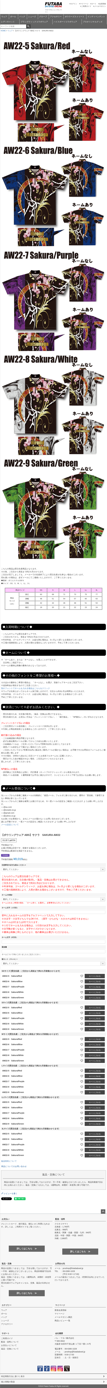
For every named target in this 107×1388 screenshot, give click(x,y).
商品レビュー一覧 (62, 1320)
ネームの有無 (7, 895)
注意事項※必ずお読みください (14, 865)
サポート (5, 1333)
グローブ (43, 16)
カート (93, 4)
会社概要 (59, 1333)
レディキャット (8, 22)
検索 (28, 26)
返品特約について (9, 1161)
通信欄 (4, 947)
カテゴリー (6, 1305)
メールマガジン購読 (63, 1317)
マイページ (84, 4)
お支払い (5, 1219)
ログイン (73, 4)
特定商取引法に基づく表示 (13, 1376)
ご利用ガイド (86, 6)
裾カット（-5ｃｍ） (10, 959)
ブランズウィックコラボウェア (34, 22)
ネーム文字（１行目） (10, 908)
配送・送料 (60, 1219)
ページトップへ (103, 1211)
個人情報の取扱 (8, 1382)
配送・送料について (10, 1342)
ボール (13, 16)
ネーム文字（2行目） (10, 937)
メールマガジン (100, 6)
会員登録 (102, 4)
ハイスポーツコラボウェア (65, 22)
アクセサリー (56, 16)
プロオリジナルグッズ (92, 22)
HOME (3, 31)
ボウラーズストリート (74, 16)
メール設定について (10, 824)
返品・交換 (6, 1263)
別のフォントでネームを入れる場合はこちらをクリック (25, 688)
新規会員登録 (60, 1310)
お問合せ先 (60, 1263)
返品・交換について (10, 1349)
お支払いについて (9, 1345)
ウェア (4, 16)
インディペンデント (96, 16)
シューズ (32, 16)
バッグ (22, 16)
